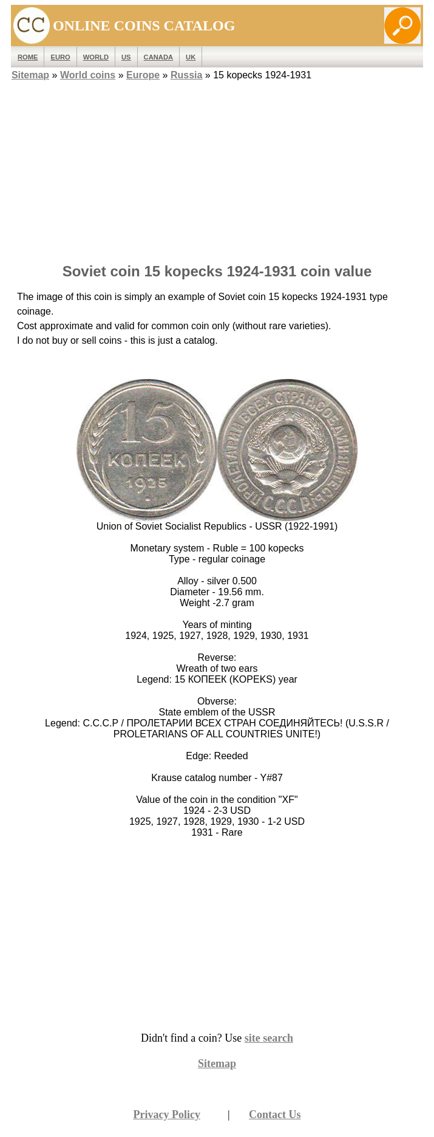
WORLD (96, 57)
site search (269, 1038)
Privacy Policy (166, 1114)
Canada (158, 57)
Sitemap (30, 75)
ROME (28, 57)
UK (190, 57)
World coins (87, 75)
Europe (143, 75)
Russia (186, 75)
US (126, 57)
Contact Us (275, 1114)
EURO (60, 57)
